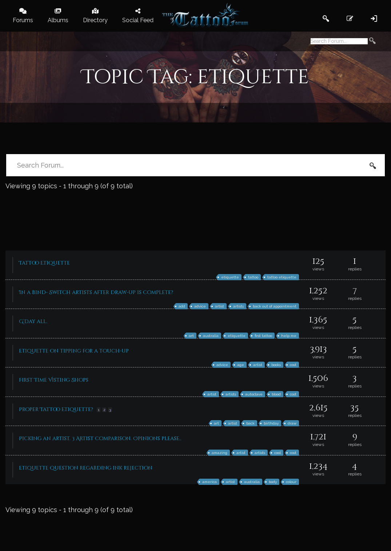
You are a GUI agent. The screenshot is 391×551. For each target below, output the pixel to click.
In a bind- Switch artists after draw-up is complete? (96, 292)
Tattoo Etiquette (44, 263)
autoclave (254, 394)
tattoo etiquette (281, 277)
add (182, 306)
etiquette (230, 277)
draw (292, 423)
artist (219, 306)
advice (200, 306)
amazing (219, 453)
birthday (271, 423)
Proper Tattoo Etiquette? (56, 409)
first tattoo (263, 336)
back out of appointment (274, 306)
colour (291, 482)
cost (293, 365)
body (273, 482)
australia (211, 336)
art (191, 336)
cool (277, 453)
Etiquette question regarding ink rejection (85, 467)
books (276, 365)
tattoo (253, 277)
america (209, 482)
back (250, 423)
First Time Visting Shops (53, 380)
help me (288, 336)
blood (276, 394)
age (240, 365)
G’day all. (33, 321)
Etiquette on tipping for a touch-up (74, 350)
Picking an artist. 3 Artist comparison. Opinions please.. (100, 438)
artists (238, 306)
